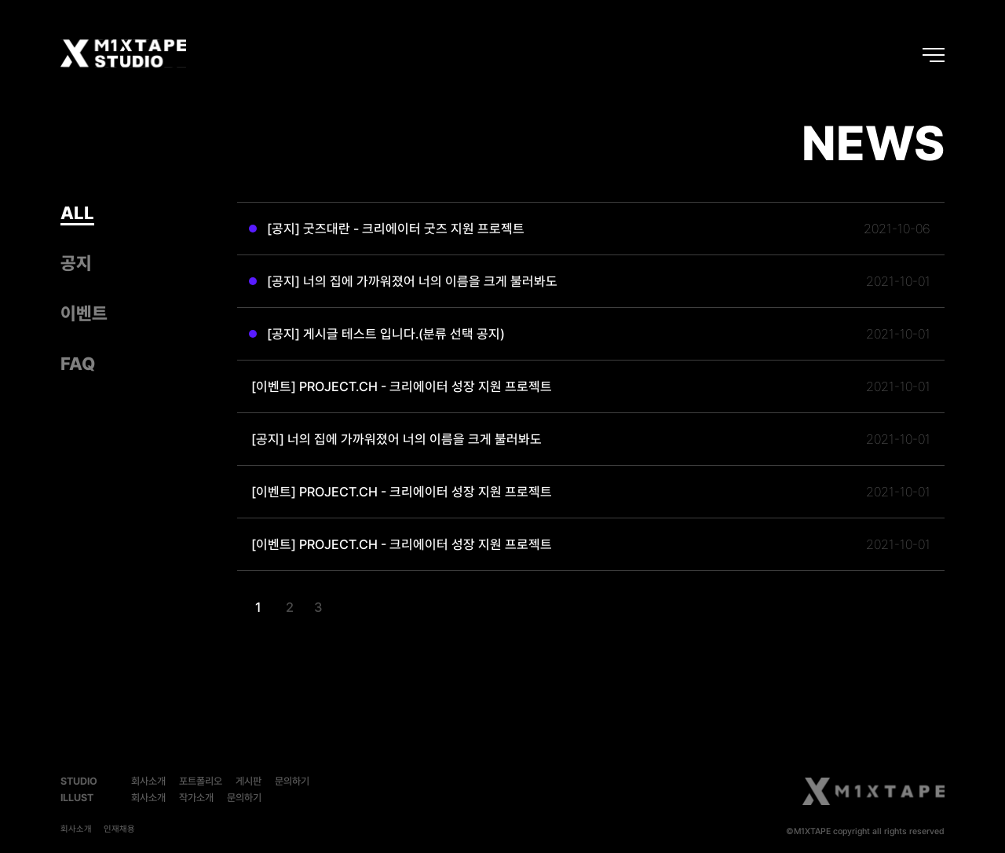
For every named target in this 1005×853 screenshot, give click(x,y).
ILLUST (76, 798)
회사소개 (148, 781)
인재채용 (119, 829)
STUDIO (78, 781)
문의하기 (292, 781)
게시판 (248, 781)
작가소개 (196, 798)
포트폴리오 (200, 781)
